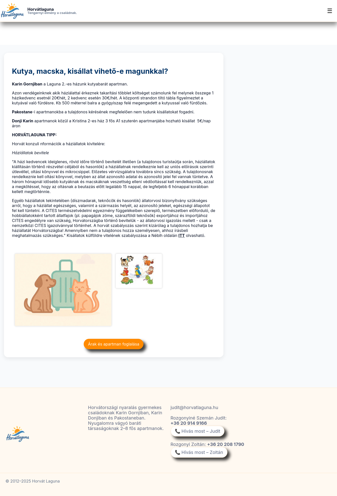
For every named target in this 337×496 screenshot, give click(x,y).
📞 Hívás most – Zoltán (199, 452)
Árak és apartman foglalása (113, 344)
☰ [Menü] (330, 10)
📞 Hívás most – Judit (197, 431)
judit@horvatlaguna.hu (194, 407)
